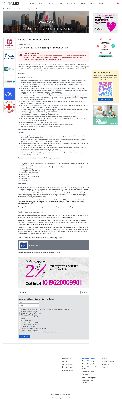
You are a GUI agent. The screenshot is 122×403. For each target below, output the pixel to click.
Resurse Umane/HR (27, 321)
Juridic (23, 319)
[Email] (29, 305)
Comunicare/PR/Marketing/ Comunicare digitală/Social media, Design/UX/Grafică (46, 309)
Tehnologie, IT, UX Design (29, 315)
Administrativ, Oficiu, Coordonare (31, 317)
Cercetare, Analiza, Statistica (30, 324)
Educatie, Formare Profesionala (31, 313)
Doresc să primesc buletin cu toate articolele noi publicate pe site (41, 332)
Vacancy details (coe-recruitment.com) (39, 224)
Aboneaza (24, 336)
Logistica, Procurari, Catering (30, 322)
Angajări (20, 44)
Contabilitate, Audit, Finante (29, 311)
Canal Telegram (105, 99)
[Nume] (29, 302)
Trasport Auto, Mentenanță (29, 330)
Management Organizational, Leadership (33, 328)
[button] (32, 3)
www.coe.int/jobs (66, 217)
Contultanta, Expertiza (28, 326)
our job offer (24, 70)
